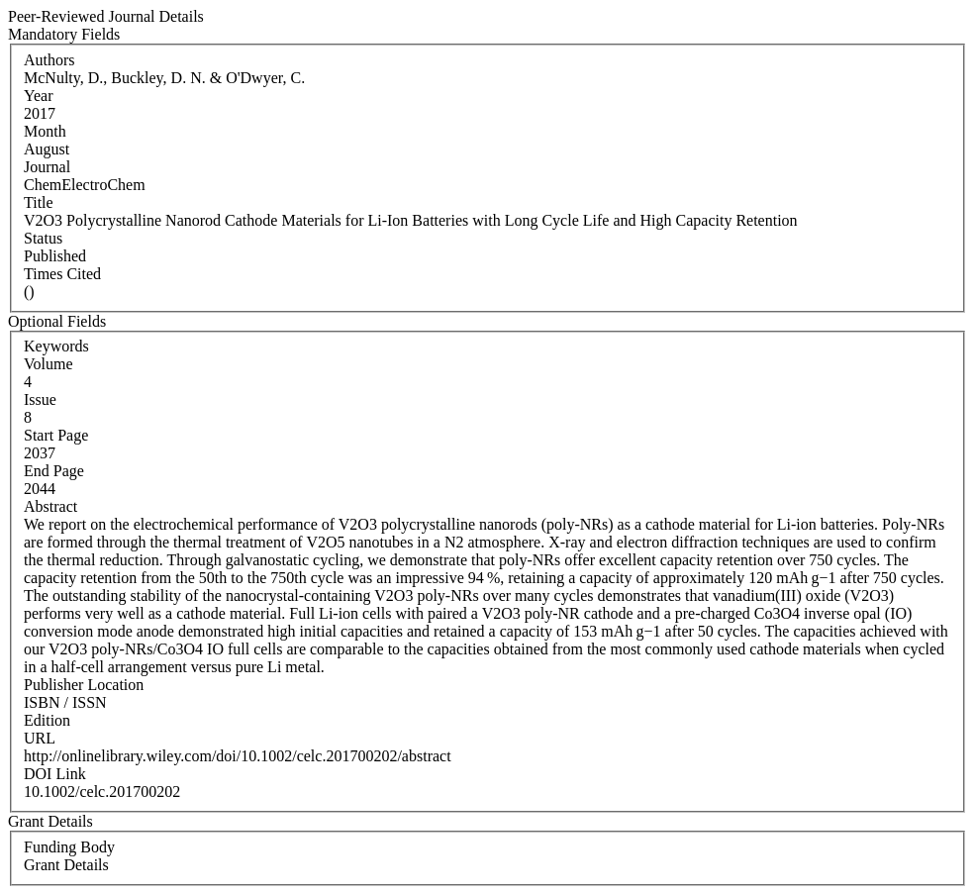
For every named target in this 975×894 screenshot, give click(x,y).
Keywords (56, 346)
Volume (48, 363)
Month (45, 131)
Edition (47, 720)
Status (43, 238)
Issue (40, 399)
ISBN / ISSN (65, 702)
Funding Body (69, 847)
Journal (47, 166)
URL (39, 738)
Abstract (50, 506)
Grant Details (66, 864)
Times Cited (62, 273)
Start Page (56, 435)
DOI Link (55, 773)
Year (38, 95)
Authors (49, 59)
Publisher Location (84, 684)
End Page (54, 470)
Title (38, 202)
